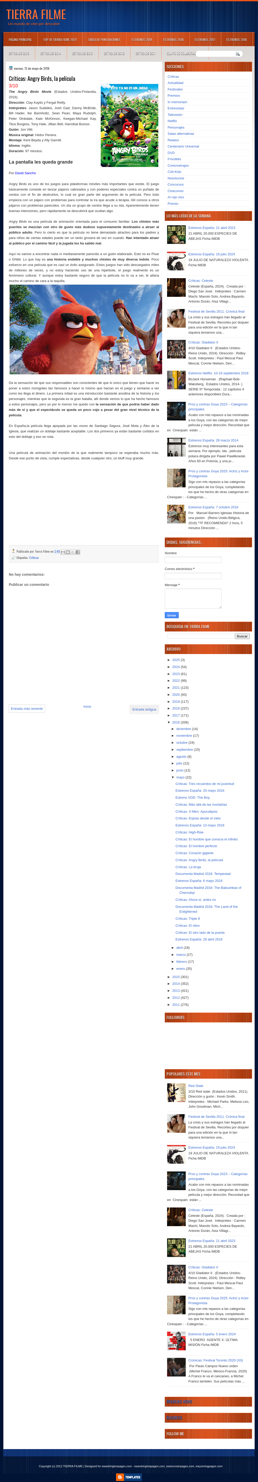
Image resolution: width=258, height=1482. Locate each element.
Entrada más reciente (27, 709)
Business (174, 1417)
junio (180, 770)
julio (179, 763)
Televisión (175, 115)
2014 (176, 984)
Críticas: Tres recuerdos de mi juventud (204, 784)
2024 (176, 667)
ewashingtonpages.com (117, 1466)
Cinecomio (175, 191)
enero (181, 969)
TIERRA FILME (36, 14)
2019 (176, 702)
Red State (195, 1086)
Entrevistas (176, 108)
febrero (182, 962)
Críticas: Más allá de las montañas (201, 804)
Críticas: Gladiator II (203, 342)
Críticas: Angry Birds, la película (199, 860)
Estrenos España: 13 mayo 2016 (199, 825)
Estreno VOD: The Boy (192, 797)
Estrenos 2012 (114, 53)
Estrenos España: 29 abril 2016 (198, 939)
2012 (176, 998)
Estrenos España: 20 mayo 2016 (199, 790)
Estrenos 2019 (142, 39)
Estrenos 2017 (205, 39)
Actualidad (175, 83)
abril (180, 948)
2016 (176, 722)
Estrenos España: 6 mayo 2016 (198, 881)
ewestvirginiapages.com (149, 1466)
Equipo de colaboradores (185, 53)
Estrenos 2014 (50, 53)
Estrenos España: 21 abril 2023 (211, 228)
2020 (176, 695)
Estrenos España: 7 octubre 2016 (213, 507)
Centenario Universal (183, 146)
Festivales (175, 89)
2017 (176, 715)
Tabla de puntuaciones (104, 39)
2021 (176, 688)
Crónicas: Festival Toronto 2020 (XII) (215, 1360)
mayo (180, 777)
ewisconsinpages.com (180, 1466)
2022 (176, 681)
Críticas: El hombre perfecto (196, 846)
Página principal (20, 39)
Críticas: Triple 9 (187, 919)
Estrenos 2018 (173, 39)
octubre (182, 742)
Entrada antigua (144, 709)
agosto (182, 756)
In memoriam (177, 102)
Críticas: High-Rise (189, 832)
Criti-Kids (174, 172)
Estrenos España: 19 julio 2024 (211, 254)
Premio (173, 204)
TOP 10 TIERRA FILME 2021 (60, 39)
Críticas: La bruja (188, 867)
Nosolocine (176, 178)
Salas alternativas (181, 134)
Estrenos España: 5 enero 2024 (212, 1334)
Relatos (173, 140)
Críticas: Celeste (200, 281)
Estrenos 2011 (146, 53)
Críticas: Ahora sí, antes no (195, 900)
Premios (174, 95)
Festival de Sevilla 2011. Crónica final (216, 311)
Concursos (176, 184)
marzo (181, 955)
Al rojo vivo (176, 197)
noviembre (184, 736)
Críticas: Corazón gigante (194, 853)
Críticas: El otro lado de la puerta (199, 933)
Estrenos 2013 (82, 53)
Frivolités (174, 159)
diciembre (184, 729)
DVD (171, 153)
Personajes (176, 127)
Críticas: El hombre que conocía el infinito (206, 839)
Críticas (34, 557)
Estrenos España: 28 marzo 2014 (213, 440)
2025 (176, 660)
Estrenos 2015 (19, 53)
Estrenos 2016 (236, 39)
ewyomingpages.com (209, 1466)
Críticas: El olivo (187, 926)
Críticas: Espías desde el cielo (197, 818)
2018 (176, 708)
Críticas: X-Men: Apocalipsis (196, 811)
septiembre (185, 749)
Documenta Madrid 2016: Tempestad (203, 874)
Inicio (87, 706)
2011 (176, 1005)
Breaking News (179, 1401)
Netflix (172, 121)
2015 (176, 977)
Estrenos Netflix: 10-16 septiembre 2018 (218, 373)
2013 (176, 991)
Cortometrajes (178, 165)
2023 (176, 674)
